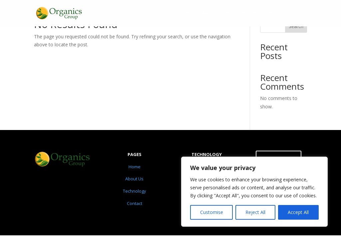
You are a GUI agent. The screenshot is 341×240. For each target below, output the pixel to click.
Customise (211, 212)
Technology (252, 13)
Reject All (255, 212)
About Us (212, 13)
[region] (254, 192)
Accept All (298, 212)
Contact (290, 13)
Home (186, 13)
